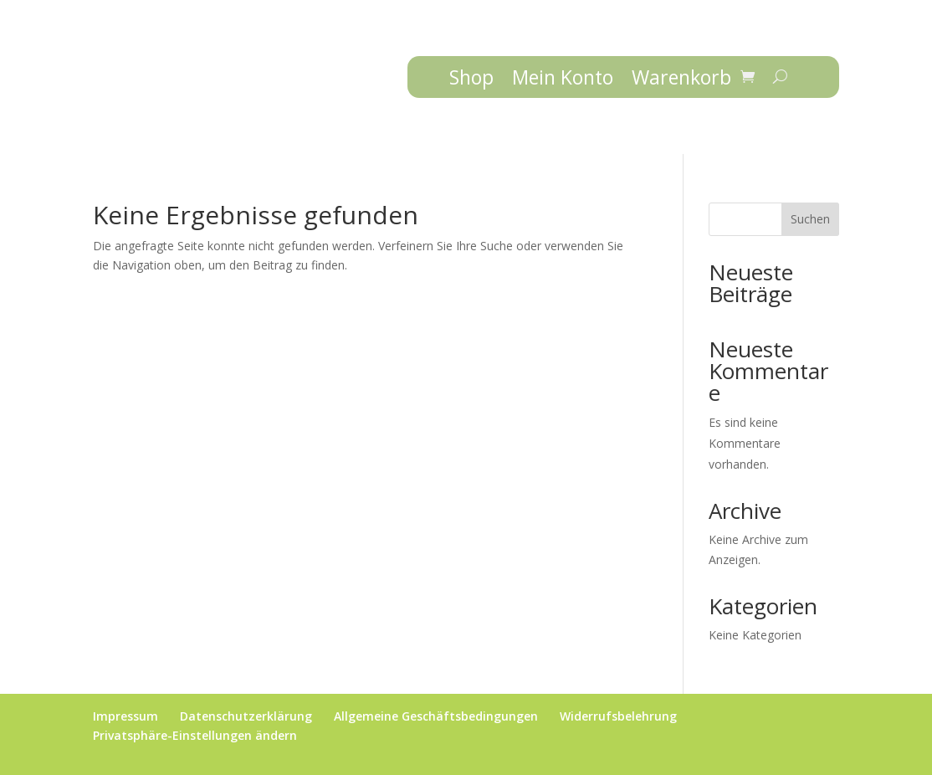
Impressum (125, 716)
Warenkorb (681, 80)
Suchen (810, 219)
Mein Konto (562, 80)
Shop (471, 80)
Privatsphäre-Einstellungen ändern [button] (195, 735)
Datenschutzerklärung (246, 716)
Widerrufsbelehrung (618, 716)
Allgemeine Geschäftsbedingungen (436, 716)
